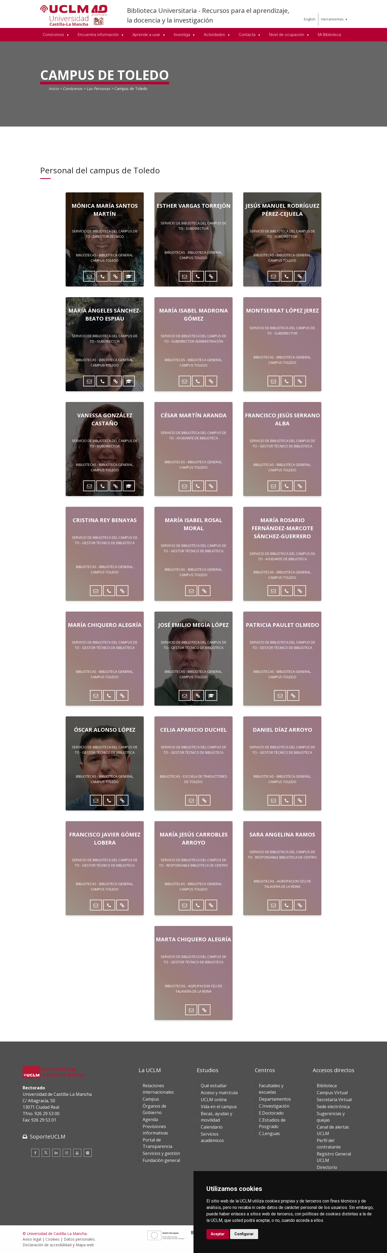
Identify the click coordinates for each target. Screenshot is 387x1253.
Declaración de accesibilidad (47, 1244)
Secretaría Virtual (334, 1100)
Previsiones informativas (155, 1129)
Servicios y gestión (161, 1153)
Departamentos (275, 1099)
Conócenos (72, 88)
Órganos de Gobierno (154, 1109)
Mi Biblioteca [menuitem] (329, 34)
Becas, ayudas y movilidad (216, 1117)
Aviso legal (32, 1239)
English (309, 19)
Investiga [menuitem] (182, 34)
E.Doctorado (271, 1113)
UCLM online (214, 1100)
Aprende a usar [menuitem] (146, 34)
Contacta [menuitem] (247, 34)
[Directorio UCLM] (116, 276)
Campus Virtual (332, 1093)
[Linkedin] (56, 1153)
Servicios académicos (212, 1137)
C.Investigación (274, 1106)
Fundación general (161, 1160)
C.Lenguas (269, 1133)
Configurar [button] (244, 1234)
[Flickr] (88, 1153)
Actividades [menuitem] (215, 34)
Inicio (53, 88)
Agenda (150, 1119)
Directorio (327, 1167)
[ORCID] (129, 276)
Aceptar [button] (218, 1234)
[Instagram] (67, 1153)
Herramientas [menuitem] (332, 19)
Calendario (212, 1127)
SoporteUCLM (47, 1136)
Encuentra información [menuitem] (99, 34)
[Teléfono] (102, 276)
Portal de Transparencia (157, 1143)
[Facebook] (35, 1153)
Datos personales (79, 1239)
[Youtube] (77, 1153)
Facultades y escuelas (271, 1089)
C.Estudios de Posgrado (272, 1123)
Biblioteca (327, 1086)
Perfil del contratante (329, 1143)
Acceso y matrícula (219, 1093)
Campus (151, 1099)
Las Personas (98, 88)
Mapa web (85, 1244)
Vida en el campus (219, 1107)
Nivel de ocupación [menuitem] (287, 34)
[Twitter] (46, 1153)
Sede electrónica (333, 1107)
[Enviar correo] (89, 276)
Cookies (52, 1239)
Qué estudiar (214, 1086)
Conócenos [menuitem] (54, 34)
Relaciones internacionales (158, 1089)
